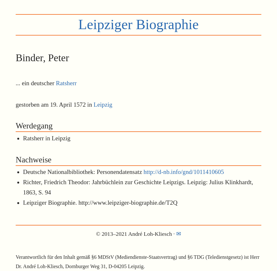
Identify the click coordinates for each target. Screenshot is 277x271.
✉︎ (178, 234)
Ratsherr (66, 83)
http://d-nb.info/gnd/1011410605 (184, 171)
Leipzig (103, 104)
